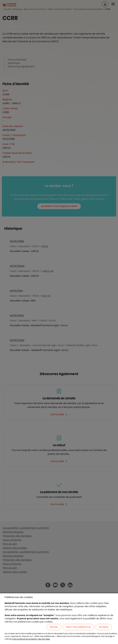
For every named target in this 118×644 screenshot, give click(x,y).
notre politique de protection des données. (31, 639)
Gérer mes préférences (78, 626)
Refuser (54, 626)
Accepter (104, 626)
